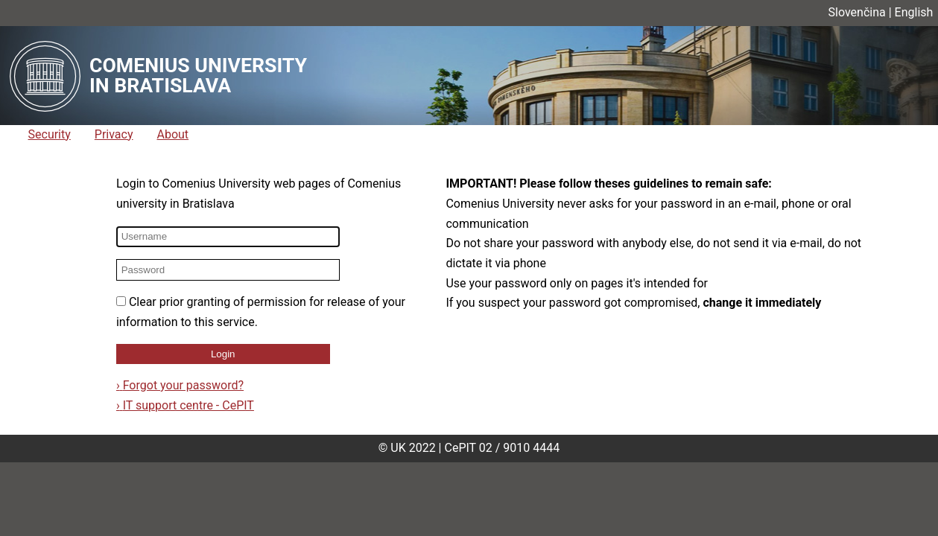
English (914, 12)
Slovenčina (857, 12)
